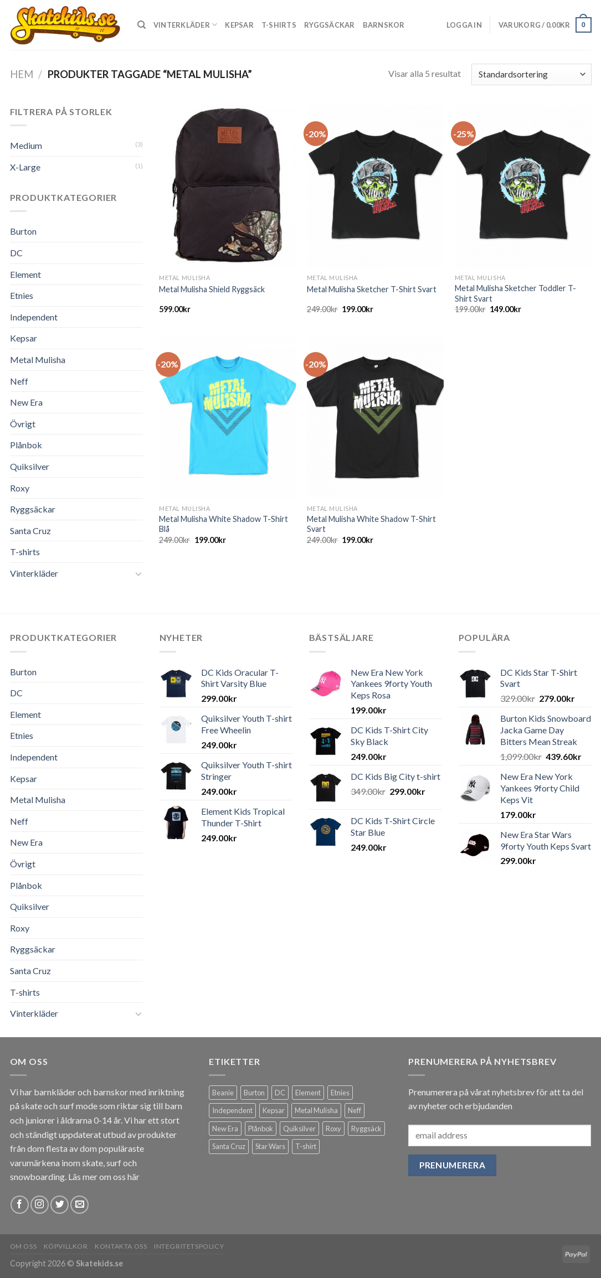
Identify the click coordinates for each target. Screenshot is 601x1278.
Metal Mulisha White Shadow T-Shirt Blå (223, 524)
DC (16, 252)
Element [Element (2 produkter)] (308, 1092)
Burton (23, 231)
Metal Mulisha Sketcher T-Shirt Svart (371, 289)
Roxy (19, 488)
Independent (34, 317)
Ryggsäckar (329, 24)
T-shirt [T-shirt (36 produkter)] (305, 1146)
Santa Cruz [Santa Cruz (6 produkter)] (228, 1146)
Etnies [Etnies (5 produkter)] (340, 1092)
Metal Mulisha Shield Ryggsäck (212, 289)
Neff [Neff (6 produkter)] (354, 1110)
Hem (21, 74)
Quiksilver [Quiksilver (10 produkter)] (299, 1128)
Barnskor (384, 24)
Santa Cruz (30, 530)
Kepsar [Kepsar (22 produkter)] (274, 1110)
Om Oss (23, 1246)
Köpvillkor (66, 1246)
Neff (19, 381)
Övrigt (22, 423)
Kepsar (239, 24)
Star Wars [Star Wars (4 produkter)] (270, 1146)
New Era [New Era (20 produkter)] (225, 1128)
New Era (26, 402)
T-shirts (278, 24)
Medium (26, 145)
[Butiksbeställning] (531, 74)
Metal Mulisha (37, 359)
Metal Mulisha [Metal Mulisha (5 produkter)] (316, 1110)
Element (25, 274)
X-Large (25, 167)
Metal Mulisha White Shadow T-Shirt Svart (371, 524)
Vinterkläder (185, 24)
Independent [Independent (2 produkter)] (232, 1110)
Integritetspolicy (189, 1246)
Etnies (21, 295)
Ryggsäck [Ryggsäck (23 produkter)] (366, 1128)
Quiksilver (29, 466)
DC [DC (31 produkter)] (280, 1092)
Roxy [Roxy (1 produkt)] (333, 1128)
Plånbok (26, 444)
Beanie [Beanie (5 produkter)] (223, 1092)
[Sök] (141, 24)
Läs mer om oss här (104, 1176)
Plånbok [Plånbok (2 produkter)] (260, 1128)
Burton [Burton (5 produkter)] (254, 1092)
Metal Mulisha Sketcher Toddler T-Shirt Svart (515, 293)
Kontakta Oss (121, 1246)
